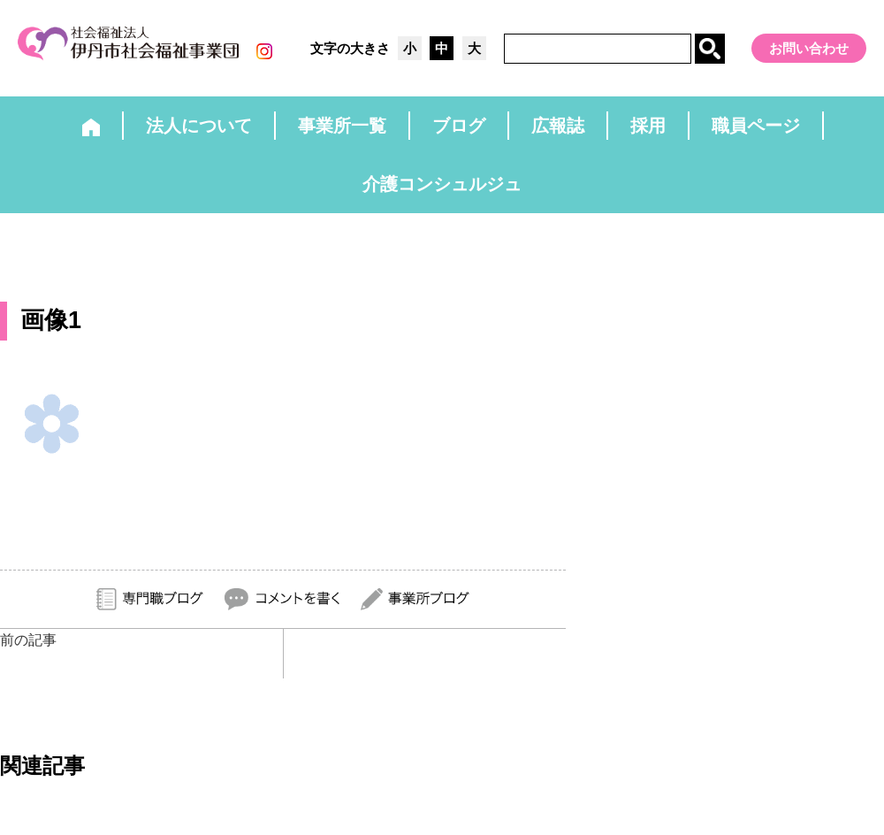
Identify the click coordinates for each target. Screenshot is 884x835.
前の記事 (28, 639)
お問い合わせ (809, 48)
